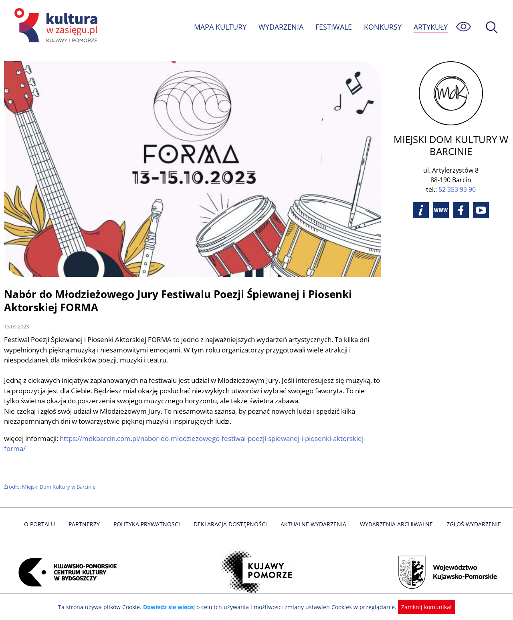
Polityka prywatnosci (148, 524)
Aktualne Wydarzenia (313, 524)
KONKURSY (382, 27)
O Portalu (43, 524)
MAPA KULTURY (219, 27)
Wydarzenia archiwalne (394, 524)
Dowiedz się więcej (172, 607)
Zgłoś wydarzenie (470, 524)
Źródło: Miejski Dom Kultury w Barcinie (51, 486)
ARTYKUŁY (430, 27)
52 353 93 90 (457, 189)
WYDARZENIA (280, 27)
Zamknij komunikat (422, 607)
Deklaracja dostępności (231, 524)
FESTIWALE (333, 27)
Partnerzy (87, 524)
